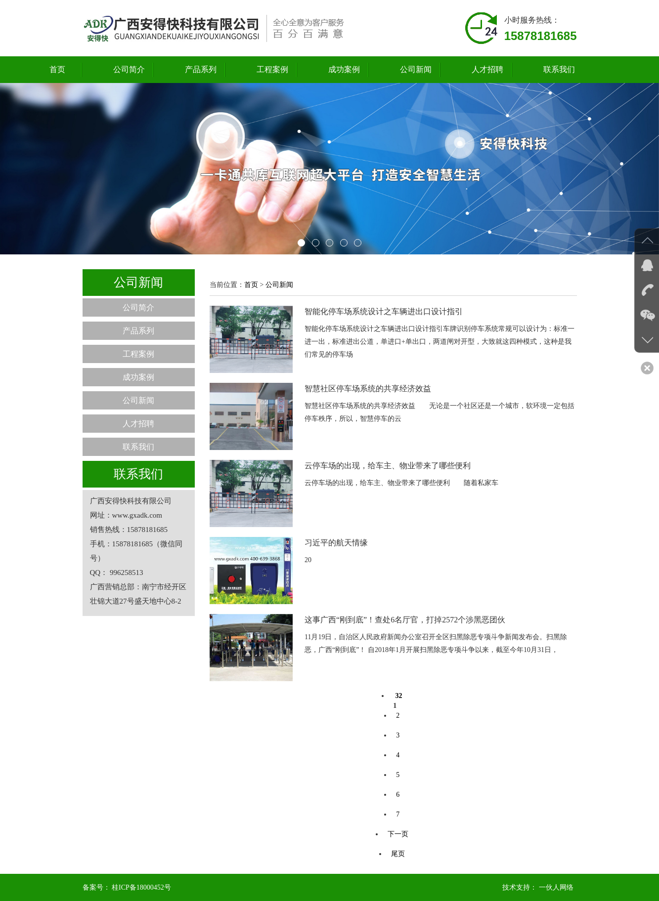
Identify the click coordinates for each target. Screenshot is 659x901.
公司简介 (129, 69)
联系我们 (559, 69)
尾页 (398, 854)
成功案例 (344, 69)
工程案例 (272, 69)
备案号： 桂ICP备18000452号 (127, 887)
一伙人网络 (556, 887)
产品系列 (201, 69)
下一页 (398, 834)
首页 (57, 69)
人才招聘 (487, 69)
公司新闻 (416, 69)
